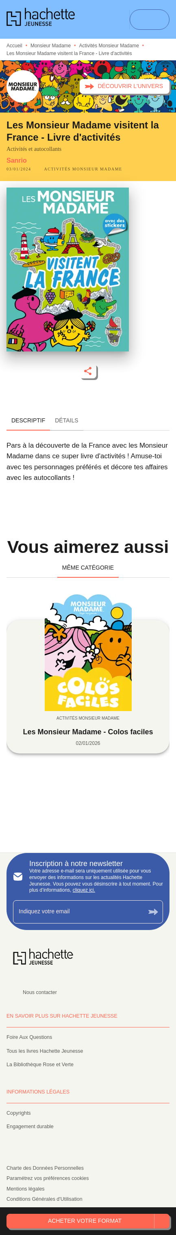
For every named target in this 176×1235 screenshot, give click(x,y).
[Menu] (149, 19)
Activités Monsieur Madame (109, 46)
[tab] (28, 421)
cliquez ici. (84, 890)
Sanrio (17, 160)
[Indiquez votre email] (78, 911)
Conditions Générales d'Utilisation (45, 1199)
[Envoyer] (153, 912)
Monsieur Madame (50, 46)
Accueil (14, 46)
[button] (124, 86)
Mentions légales (26, 1189)
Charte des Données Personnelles (45, 1168)
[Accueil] (41, 19)
